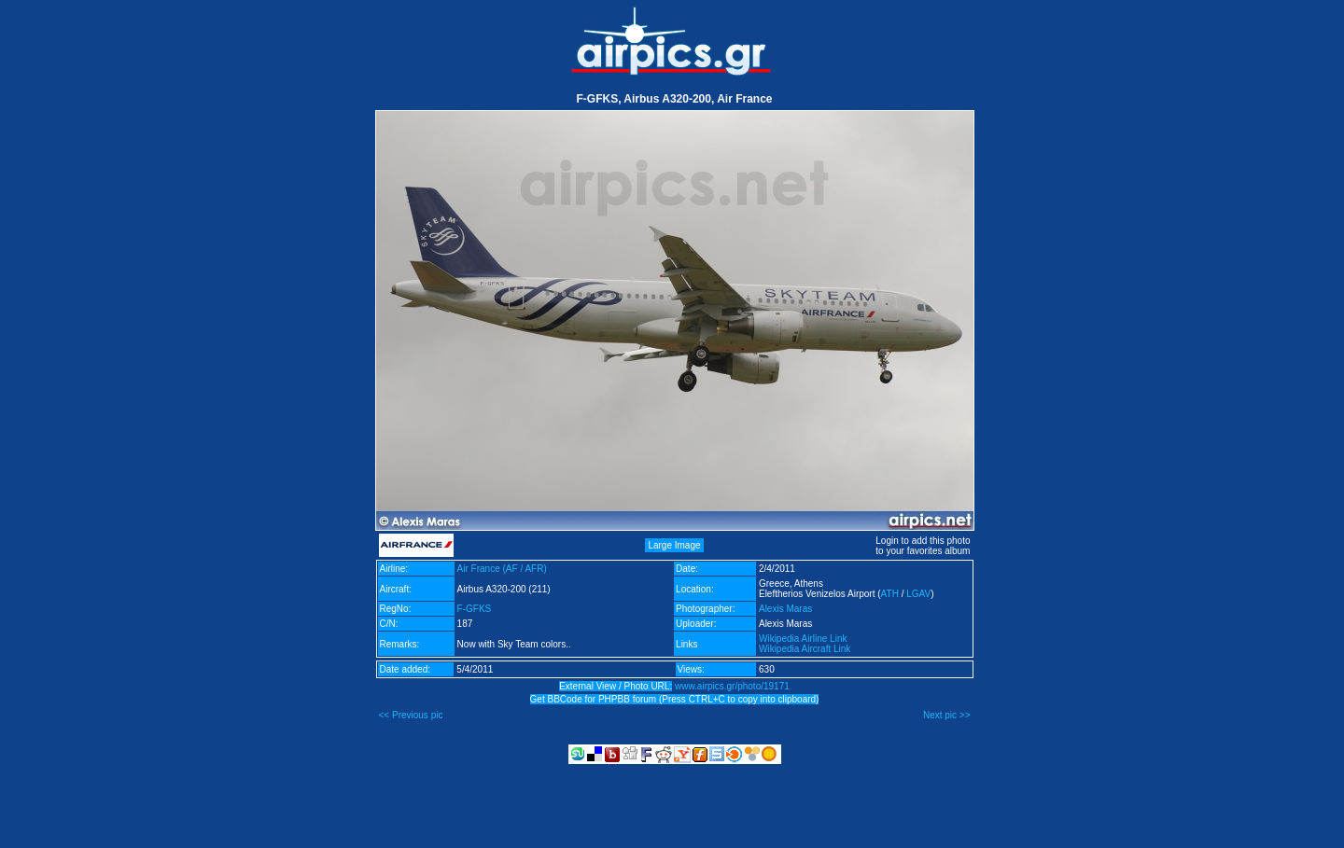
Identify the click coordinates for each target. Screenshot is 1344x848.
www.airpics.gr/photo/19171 (732, 686)
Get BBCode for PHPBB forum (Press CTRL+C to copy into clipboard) (674, 699)
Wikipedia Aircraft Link (804, 649)
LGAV (918, 594)
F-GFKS (474, 609)
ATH (890, 594)
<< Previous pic (411, 715)
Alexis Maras (785, 609)
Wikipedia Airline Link (803, 638)
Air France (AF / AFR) (502, 568)
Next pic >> (947, 715)
